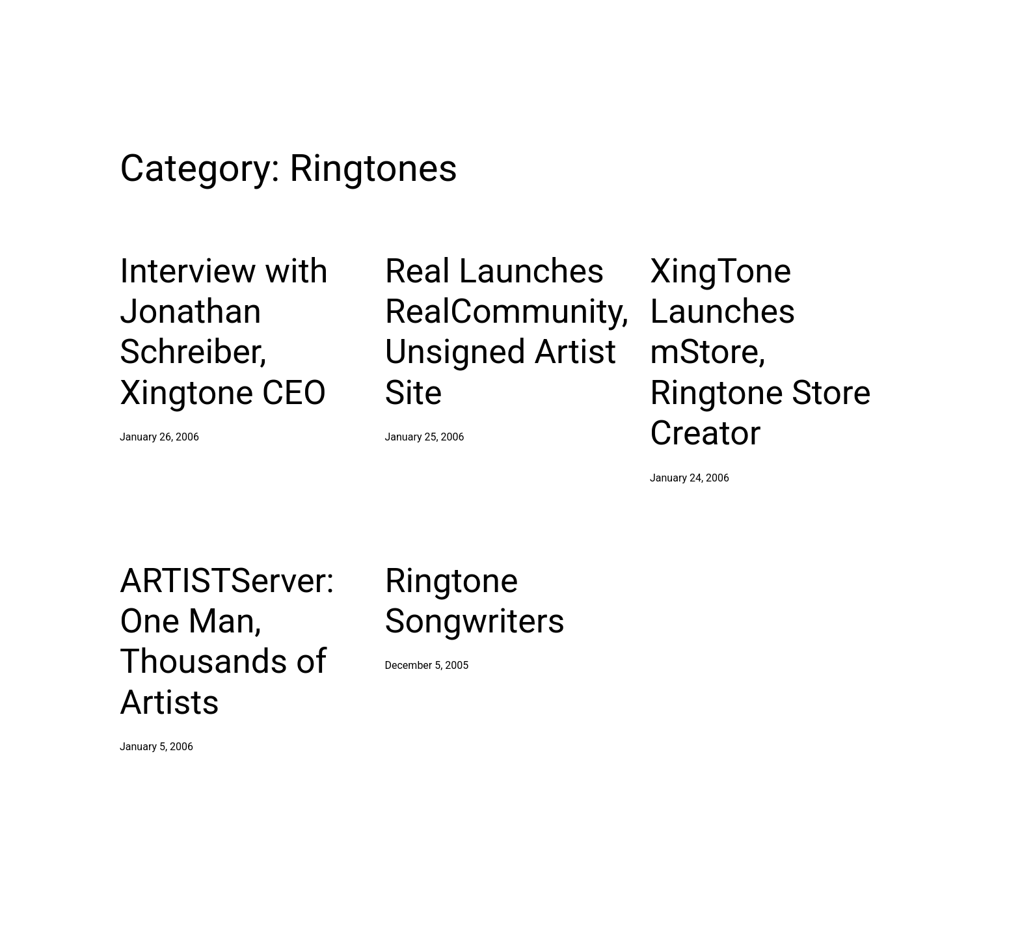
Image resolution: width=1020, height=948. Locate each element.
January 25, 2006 (424, 437)
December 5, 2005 (427, 665)
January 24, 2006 (689, 478)
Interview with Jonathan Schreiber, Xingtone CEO (224, 332)
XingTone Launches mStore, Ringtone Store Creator (760, 352)
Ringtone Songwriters (475, 601)
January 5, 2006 (156, 746)
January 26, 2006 (159, 437)
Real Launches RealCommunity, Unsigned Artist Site (506, 332)
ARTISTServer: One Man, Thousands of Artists (227, 641)
